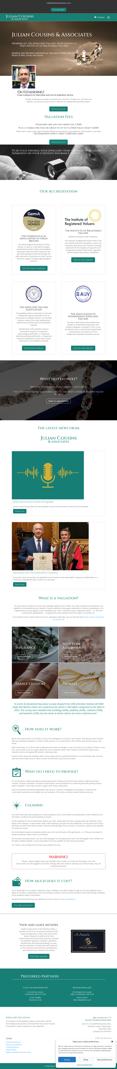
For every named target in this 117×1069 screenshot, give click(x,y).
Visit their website (38, 956)
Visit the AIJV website (83, 348)
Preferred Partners (13, 1042)
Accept (67, 1059)
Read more (19, 511)
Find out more (58, 108)
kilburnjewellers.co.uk (82, 1000)
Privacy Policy (11, 1050)
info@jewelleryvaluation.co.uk (59, 3)
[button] (112, 1041)
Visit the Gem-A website (33, 268)
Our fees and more (23, 905)
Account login (58, 9)
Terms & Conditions (67, 899)
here (80, 756)
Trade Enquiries (12, 1047)
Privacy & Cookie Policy (84, 1065)
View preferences (104, 1059)
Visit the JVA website (33, 348)
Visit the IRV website (83, 259)
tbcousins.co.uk (35, 1000)
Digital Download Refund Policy (18, 1052)
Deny (86, 1059)
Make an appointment (58, 401)
